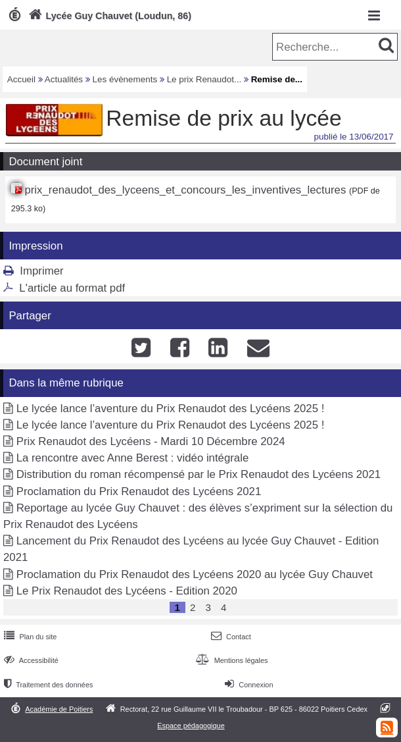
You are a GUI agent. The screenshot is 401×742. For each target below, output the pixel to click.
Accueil (21, 79)
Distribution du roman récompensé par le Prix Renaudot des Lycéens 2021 (198, 474)
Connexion (247, 685)
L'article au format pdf (72, 288)
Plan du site (29, 637)
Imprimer (41, 271)
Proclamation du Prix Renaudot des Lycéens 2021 (139, 491)
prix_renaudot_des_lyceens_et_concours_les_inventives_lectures (185, 190)
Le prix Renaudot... (204, 79)
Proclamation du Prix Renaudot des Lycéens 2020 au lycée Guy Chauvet (194, 574)
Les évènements (125, 79)
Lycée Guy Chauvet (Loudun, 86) (108, 16)
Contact (229, 637)
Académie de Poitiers (59, 709)
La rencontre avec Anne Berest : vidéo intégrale (132, 458)
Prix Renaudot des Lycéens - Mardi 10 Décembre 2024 (150, 441)
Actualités (64, 79)
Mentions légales (230, 660)
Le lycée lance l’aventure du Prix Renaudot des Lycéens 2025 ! (170, 408)
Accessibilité (30, 660)
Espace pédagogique (191, 725)
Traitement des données (47, 685)
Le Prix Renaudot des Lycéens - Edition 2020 (126, 591)
